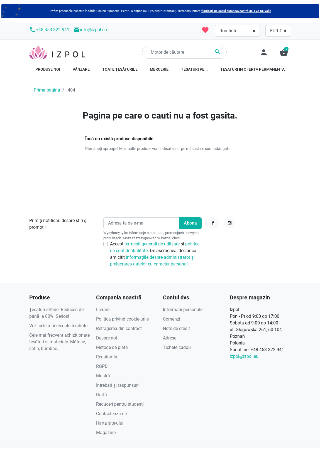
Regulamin (106, 357)
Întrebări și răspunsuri (117, 385)
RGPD (102, 366)
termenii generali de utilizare (152, 244)
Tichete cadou (177, 347)
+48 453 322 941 (49, 29)
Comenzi (171, 319)
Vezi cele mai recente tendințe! (59, 325)
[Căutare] (184, 52)
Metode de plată (112, 347)
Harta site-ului (109, 423)
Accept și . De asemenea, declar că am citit (155, 254)
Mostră (103, 375)
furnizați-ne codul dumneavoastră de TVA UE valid (236, 11)
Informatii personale (182, 309)
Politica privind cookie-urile (122, 319)
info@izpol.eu (90, 29)
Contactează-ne (111, 413)
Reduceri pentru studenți (120, 404)
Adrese (169, 338)
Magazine (106, 432)
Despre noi (106, 338)
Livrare (102, 309)
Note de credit (176, 328)
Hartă (101, 394)
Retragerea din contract (119, 328)
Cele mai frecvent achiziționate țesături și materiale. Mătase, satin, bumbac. (59, 342)
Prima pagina (47, 90)
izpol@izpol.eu (244, 356)
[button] (284, 52)
